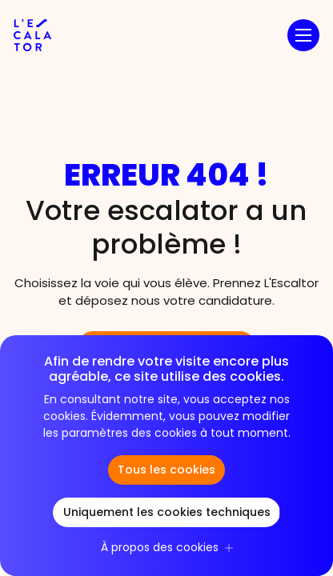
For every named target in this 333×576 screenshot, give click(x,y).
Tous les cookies (166, 471)
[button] (303, 35)
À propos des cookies (160, 548)
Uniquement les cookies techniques (167, 513)
